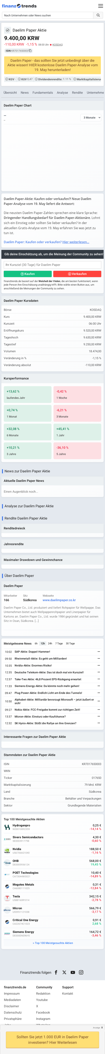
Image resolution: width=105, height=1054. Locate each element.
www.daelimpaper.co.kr (59, 600)
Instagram (43, 1019)
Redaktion (43, 993)
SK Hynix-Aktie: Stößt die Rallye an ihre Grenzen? (45, 723)
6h (36, 643)
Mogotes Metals (23, 884)
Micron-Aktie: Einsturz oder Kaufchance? (40, 717)
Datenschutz (13, 1012)
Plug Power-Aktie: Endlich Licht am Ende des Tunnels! (48, 693)
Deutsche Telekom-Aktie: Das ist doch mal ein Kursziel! (49, 672)
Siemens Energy (23, 932)
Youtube (42, 1000)
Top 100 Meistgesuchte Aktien (54, 943)
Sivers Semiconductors (28, 837)
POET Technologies (25, 872)
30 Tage (70, 643)
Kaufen (29, 274)
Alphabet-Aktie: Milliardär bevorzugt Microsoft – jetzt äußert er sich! (54, 701)
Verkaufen (79, 274)
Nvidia (17, 849)
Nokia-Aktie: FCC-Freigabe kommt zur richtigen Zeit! (47, 710)
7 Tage (59, 643)
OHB (16, 861)
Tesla (16, 896)
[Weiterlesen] (99, 652)
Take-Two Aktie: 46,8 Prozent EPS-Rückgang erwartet (48, 679)
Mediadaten (12, 1000)
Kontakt (67, 993)
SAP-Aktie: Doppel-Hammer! (32, 652)
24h (50, 643)
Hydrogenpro (21, 825)
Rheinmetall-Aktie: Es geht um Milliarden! (41, 659)
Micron (17, 908)
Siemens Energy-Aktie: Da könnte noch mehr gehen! (47, 686)
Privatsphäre (13, 1019)
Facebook (43, 1012)
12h (43, 643)
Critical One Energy (25, 920)
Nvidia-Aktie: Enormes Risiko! (33, 665)
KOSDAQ (57, 44)
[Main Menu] (100, 6)
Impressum (12, 993)
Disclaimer (11, 1006)
